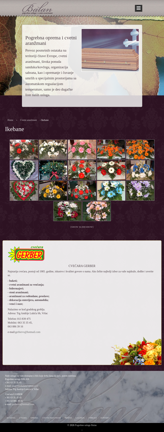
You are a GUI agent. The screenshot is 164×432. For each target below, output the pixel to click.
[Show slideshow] (82, 227)
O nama (23, 418)
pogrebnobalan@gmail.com (25, 386)
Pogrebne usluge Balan (86, 425)
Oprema (34, 418)
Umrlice (92, 418)
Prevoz (68, 418)
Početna (11, 418)
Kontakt (105, 418)
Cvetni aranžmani (28, 120)
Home (10, 120)
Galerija (80, 418)
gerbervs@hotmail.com (27, 332)
